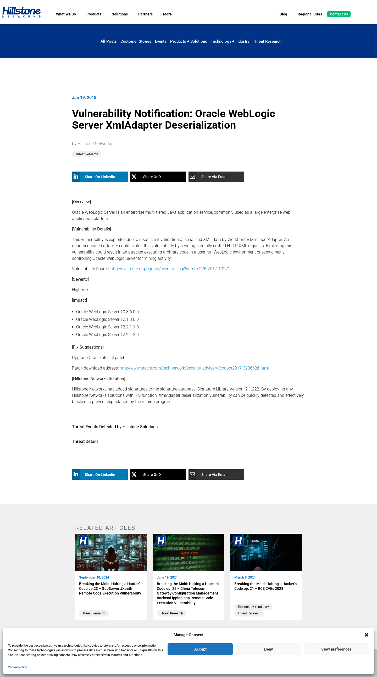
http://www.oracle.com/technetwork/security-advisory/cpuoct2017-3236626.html (194, 368)
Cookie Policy (17, 667)
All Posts (109, 41)
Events (161, 41)
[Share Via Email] (212, 177)
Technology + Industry (230, 41)
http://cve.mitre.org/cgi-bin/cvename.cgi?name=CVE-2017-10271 (170, 268)
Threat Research (267, 41)
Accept (200, 649)
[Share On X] (154, 177)
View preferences (336, 649)
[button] (366, 634)
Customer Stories (135, 41)
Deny (268, 649)
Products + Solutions (188, 41)
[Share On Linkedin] (96, 177)
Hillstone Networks (94, 143)
